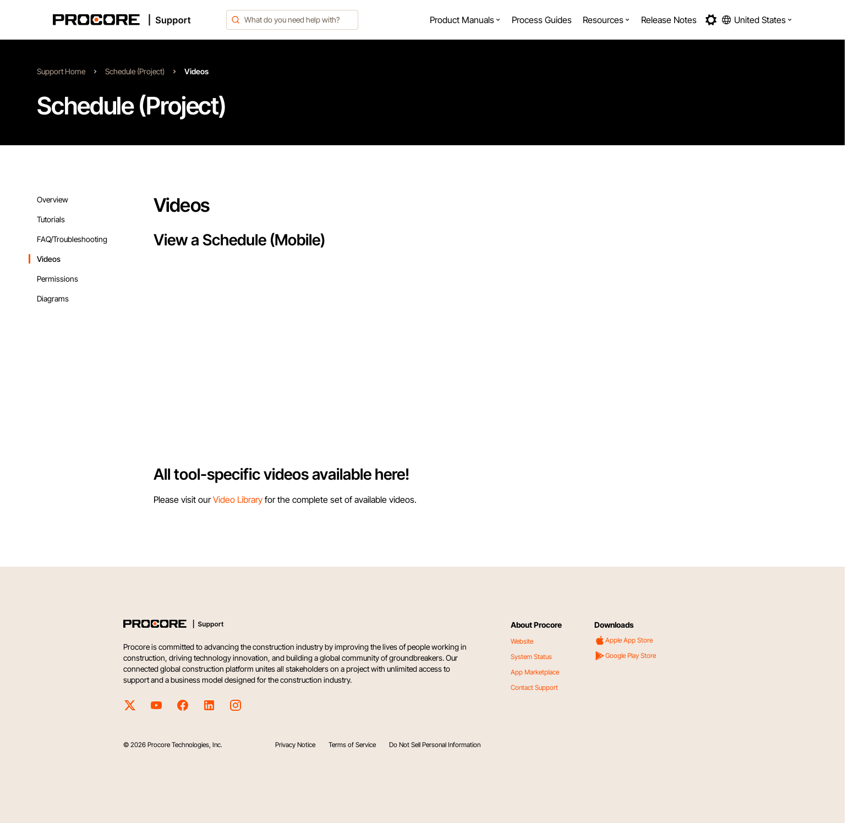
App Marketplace (535, 672)
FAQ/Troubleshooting (72, 239)
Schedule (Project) (135, 71)
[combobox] (292, 20)
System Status (531, 656)
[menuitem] (465, 19)
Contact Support (534, 687)
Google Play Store (625, 655)
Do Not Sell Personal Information (434, 744)
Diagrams (53, 298)
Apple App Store (623, 640)
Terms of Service (352, 744)
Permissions (57, 278)
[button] (465, 19)
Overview (52, 199)
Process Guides (542, 19)
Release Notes (669, 19)
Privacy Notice (295, 744)
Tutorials (51, 219)
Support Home (61, 71)
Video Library (238, 499)
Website (522, 641)
